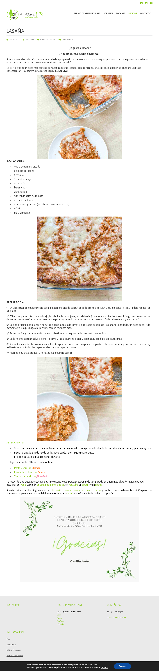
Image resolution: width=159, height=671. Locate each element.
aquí (70, 493)
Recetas (132, 13)
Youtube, (73, 484)
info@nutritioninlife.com (117, 617)
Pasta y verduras (23, 468)
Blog (8, 639)
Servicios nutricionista (87, 13)
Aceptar (122, 666)
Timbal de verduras (25, 476)
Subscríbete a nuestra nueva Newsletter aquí (76, 490)
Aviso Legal (11, 645)
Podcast (120, 13)
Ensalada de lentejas (25, 472)
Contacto (145, 13)
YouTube (60, 621)
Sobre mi (108, 13)
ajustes (104, 667)
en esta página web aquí (50, 484)
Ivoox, (23, 484)
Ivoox (59, 615)
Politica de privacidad (15, 656)
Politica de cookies (14, 650)
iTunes (98, 484)
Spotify (86, 484)
